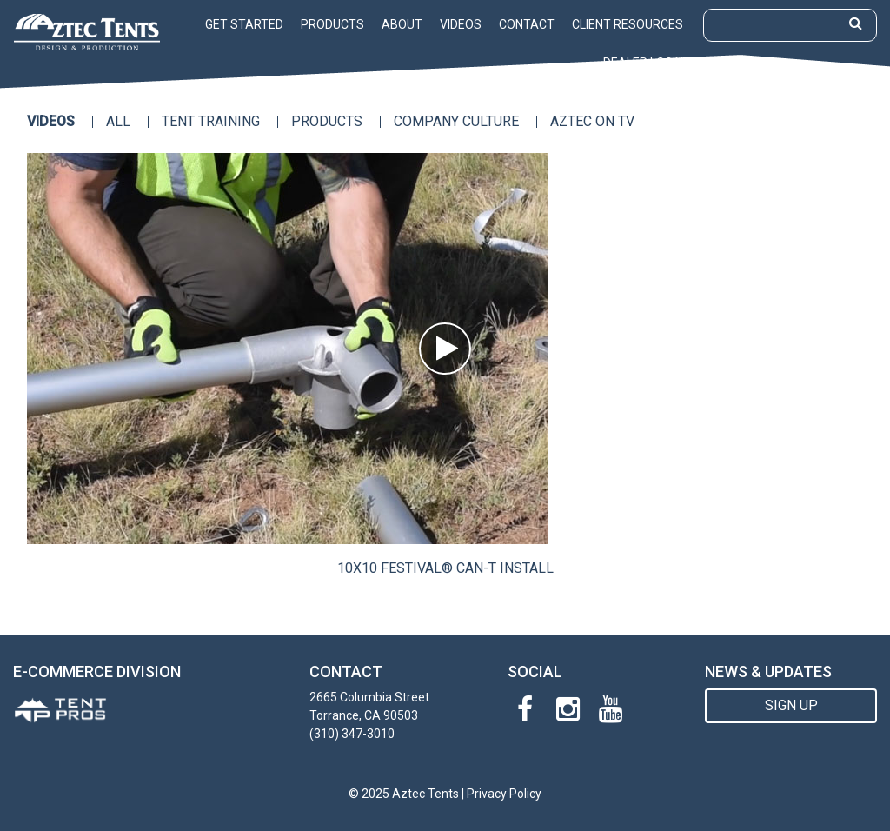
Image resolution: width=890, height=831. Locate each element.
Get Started (244, 24)
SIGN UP (791, 705)
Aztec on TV (592, 121)
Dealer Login (643, 63)
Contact (527, 24)
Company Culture (456, 121)
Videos (461, 24)
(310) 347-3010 (352, 734)
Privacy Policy (504, 794)
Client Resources (627, 24)
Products (332, 24)
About (402, 24)
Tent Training (211, 121)
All (118, 121)
